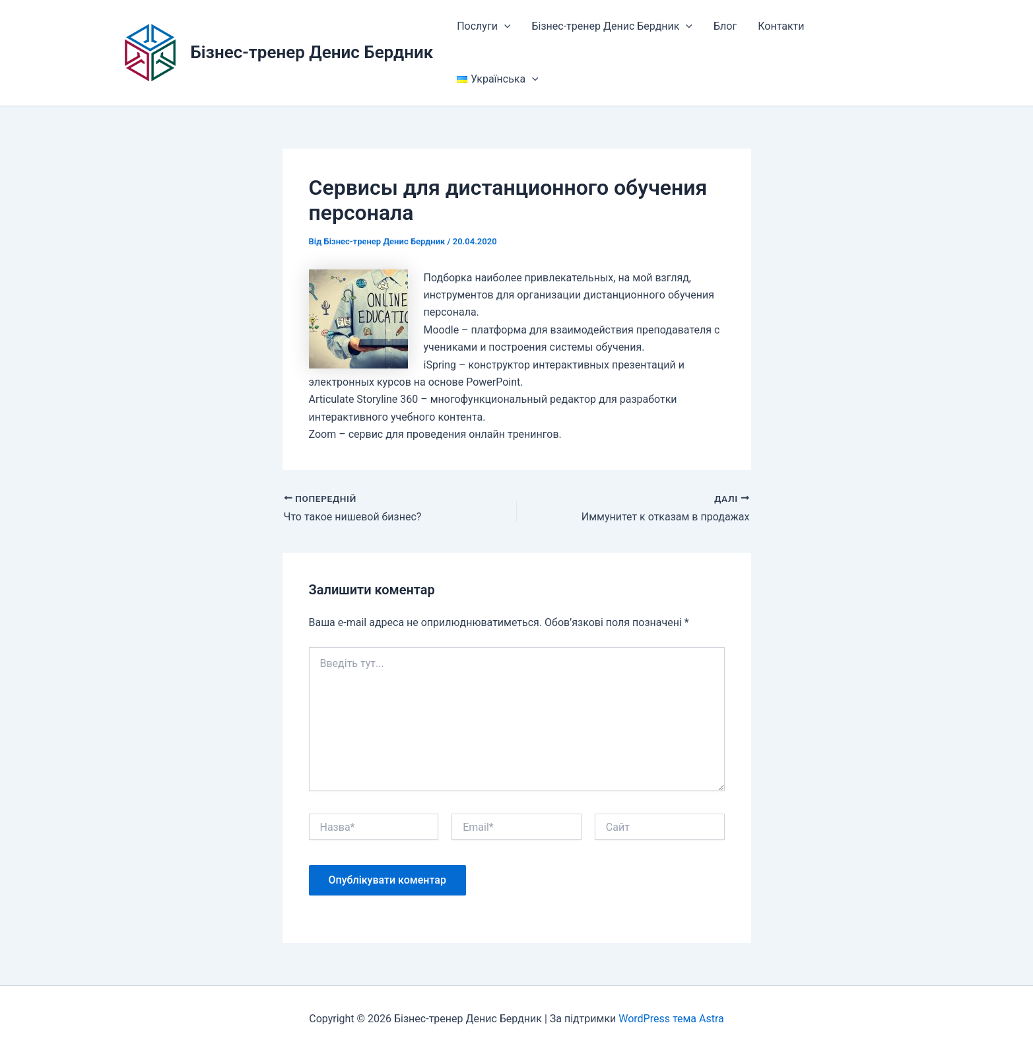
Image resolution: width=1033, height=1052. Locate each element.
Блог (725, 26)
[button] (504, 26)
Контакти (781, 26)
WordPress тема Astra (671, 1018)
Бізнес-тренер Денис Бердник (312, 52)
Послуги (483, 26)
